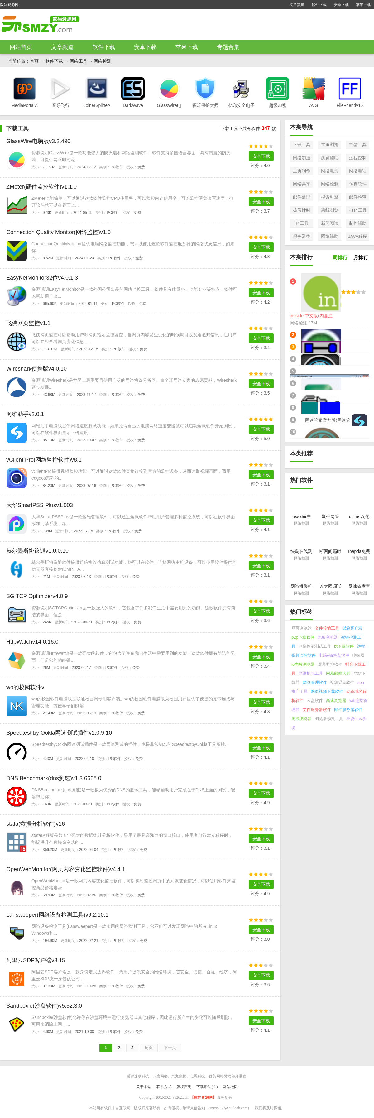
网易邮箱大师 (338, 673)
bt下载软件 (344, 646)
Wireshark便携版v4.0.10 (36, 369)
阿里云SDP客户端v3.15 (35, 960)
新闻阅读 (329, 223)
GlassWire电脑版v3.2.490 (38, 141)
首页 (34, 61)
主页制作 (301, 170)
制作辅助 (358, 223)
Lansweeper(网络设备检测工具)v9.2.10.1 (57, 915)
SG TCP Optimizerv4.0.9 (37, 596)
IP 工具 (302, 223)
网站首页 (21, 47)
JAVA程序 (357, 236)
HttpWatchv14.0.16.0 (32, 642)
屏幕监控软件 (330, 664)
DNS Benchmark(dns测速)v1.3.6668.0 (53, 778)
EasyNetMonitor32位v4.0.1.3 (42, 278)
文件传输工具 (327, 628)
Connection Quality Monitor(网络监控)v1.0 (58, 232)
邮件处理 (301, 196)
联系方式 (163, 1087)
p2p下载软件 (302, 637)
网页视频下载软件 (327, 691)
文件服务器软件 (317, 709)
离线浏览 (329, 210)
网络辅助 (329, 236)
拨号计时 (301, 210)
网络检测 (102, 61)
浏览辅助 (329, 157)
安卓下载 (341, 4)
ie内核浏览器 (303, 664)
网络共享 (301, 183)
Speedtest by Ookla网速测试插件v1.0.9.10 (59, 733)
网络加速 (301, 157)
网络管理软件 (315, 682)
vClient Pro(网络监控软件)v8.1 (44, 460)
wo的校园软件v (25, 687)
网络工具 (78, 61)
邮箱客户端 (352, 628)
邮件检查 (358, 196)
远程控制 (358, 157)
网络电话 (358, 170)
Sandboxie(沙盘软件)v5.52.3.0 (44, 1006)
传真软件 (358, 183)
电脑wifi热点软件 (334, 655)
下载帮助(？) (207, 1087)
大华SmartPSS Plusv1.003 (39, 505)
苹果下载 (363, 4)
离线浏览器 (301, 718)
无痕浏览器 (328, 637)
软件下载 (319, 4)
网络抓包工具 (311, 673)
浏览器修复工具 (329, 718)
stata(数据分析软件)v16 (35, 824)
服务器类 (301, 236)
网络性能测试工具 (315, 646)
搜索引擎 (329, 196)
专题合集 (228, 47)
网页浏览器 (301, 628)
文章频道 (297, 4)
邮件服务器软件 (348, 709)
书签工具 (358, 144)
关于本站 (143, 1087)
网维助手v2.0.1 (25, 414)
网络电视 (329, 170)
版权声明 (183, 1087)
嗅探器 (358, 655)
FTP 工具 (357, 210)
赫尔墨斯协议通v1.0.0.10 (37, 551)
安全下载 (261, 156)
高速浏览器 (336, 700)
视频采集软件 (342, 682)
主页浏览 (329, 144)
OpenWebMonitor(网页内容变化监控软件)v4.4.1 (65, 869)
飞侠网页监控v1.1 (28, 323)
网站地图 (230, 1087)
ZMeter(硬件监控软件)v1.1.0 (41, 187)
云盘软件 (315, 700)
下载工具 (301, 144)
